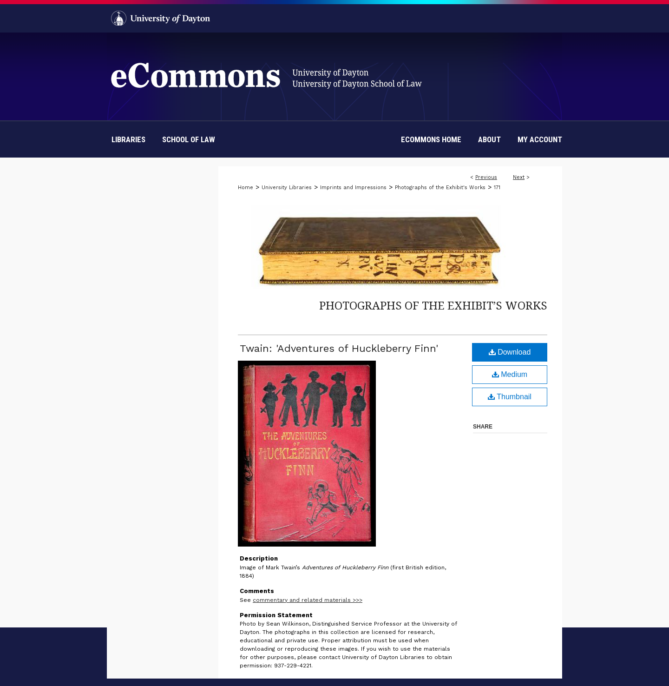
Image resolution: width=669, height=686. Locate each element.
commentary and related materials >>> (307, 600)
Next (519, 177)
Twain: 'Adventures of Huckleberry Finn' (339, 348)
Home (245, 188)
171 (497, 188)
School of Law (188, 139)
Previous (486, 177)
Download (510, 352)
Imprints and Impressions (353, 188)
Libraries (128, 139)
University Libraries (287, 188)
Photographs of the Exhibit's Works (440, 188)
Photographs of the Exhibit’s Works (433, 305)
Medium (509, 374)
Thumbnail (509, 397)
